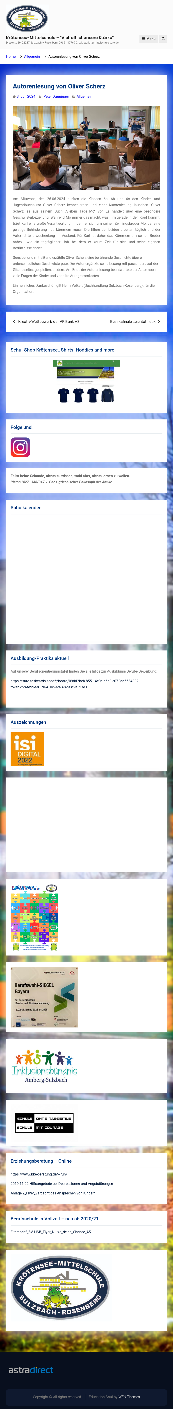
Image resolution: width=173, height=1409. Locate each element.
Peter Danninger (56, 96)
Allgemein (84, 96)
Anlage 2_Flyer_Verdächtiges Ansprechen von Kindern (53, 1193)
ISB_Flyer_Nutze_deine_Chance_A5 (63, 1232)
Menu (149, 39)
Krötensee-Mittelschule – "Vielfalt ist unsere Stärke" (60, 37)
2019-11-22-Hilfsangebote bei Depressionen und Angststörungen (62, 1184)
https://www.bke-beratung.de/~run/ (39, 1174)
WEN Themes (129, 1397)
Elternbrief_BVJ (23, 1232)
